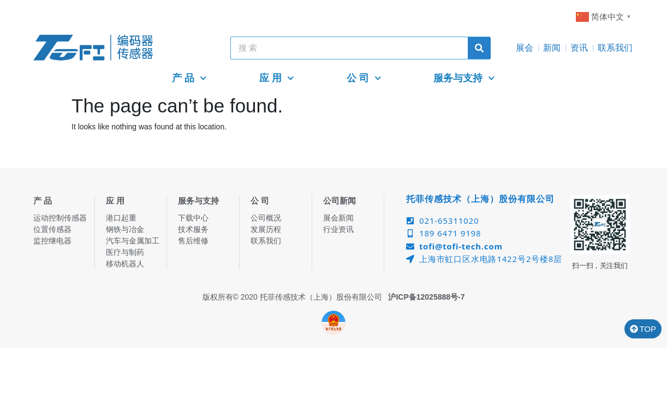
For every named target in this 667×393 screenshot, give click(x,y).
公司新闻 (339, 200)
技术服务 (193, 229)
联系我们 (615, 47)
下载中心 (193, 217)
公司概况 (266, 217)
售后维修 (193, 240)
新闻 (552, 47)
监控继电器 (52, 240)
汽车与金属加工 (132, 240)
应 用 (276, 78)
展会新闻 (338, 217)
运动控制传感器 (60, 217)
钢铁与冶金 (125, 229)
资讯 (579, 47)
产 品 (189, 78)
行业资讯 (338, 229)
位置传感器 (52, 229)
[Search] (479, 48)
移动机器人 (125, 263)
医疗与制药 (125, 252)
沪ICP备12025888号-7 (426, 297)
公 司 (364, 78)
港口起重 (121, 217)
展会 (524, 47)
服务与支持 (464, 78)
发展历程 (266, 229)
